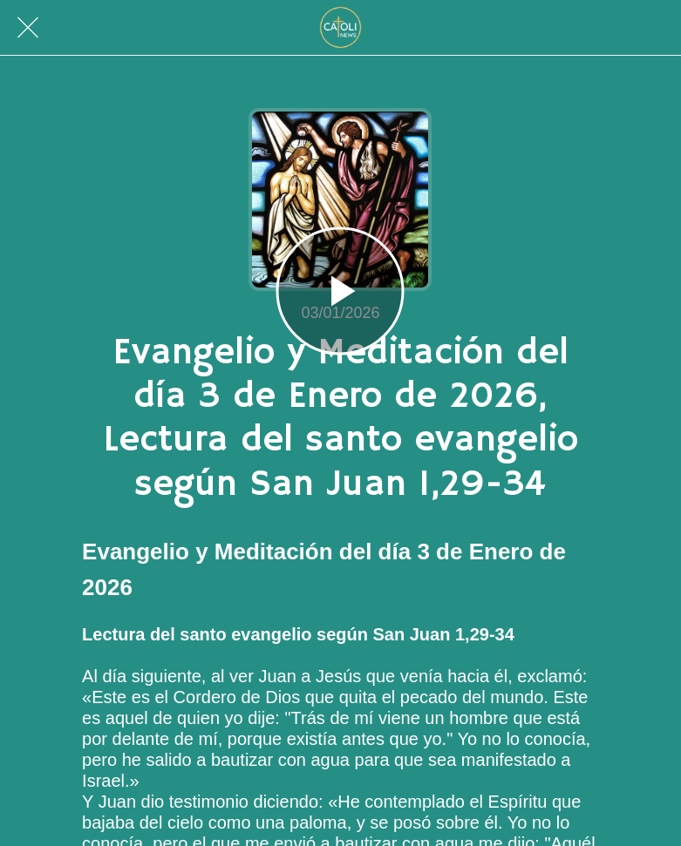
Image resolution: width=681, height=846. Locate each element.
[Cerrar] (27, 27)
